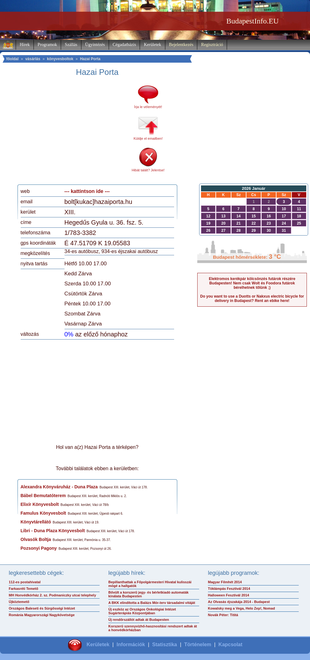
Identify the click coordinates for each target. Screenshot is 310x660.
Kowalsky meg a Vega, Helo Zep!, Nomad (241, 608)
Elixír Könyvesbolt (40, 504)
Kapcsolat (230, 644)
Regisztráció (212, 44)
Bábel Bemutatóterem (43, 495)
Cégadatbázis (124, 44)
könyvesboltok (60, 59)
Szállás (71, 44)
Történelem (197, 644)
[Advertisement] (73, 133)
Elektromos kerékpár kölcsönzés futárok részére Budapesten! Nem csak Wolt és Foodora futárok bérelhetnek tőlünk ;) (252, 283)
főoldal (12, 59)
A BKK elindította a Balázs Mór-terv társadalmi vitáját (151, 603)
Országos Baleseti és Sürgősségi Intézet (42, 608)
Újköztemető (19, 602)
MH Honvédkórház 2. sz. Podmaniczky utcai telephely (52, 595)
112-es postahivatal (25, 582)
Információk (130, 644)
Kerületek (152, 44)
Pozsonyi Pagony (39, 548)
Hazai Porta (90, 59)
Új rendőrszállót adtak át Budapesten (138, 619)
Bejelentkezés (181, 44)
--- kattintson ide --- (87, 191)
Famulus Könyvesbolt (43, 513)
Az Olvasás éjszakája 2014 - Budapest (239, 602)
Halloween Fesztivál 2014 (228, 595)
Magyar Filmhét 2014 (225, 582)
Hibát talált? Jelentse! (148, 170)
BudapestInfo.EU (252, 21)
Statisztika (164, 644)
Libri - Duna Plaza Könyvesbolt (53, 530)
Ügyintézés (95, 44)
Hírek (25, 44)
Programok (47, 44)
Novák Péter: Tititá (223, 615)
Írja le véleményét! (148, 107)
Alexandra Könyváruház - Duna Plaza (59, 486)
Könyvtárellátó (36, 521)
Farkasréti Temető (23, 588)
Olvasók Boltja (36, 539)
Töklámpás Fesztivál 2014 (229, 588)
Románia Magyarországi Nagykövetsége (42, 615)
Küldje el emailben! (148, 138)
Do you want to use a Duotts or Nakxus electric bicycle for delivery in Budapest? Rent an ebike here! (252, 298)
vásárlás (32, 59)
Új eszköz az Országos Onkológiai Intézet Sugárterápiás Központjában (142, 611)
